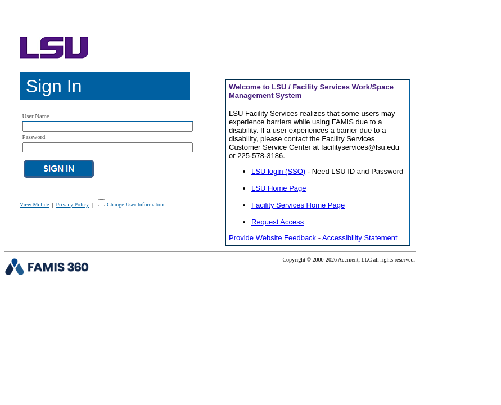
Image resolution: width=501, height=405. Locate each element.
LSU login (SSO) (278, 171)
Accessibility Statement (360, 237)
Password (34, 137)
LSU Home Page (278, 188)
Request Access (277, 222)
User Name (35, 116)
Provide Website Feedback (272, 237)
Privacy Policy (72, 204)
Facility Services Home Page (298, 205)
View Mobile (34, 204)
